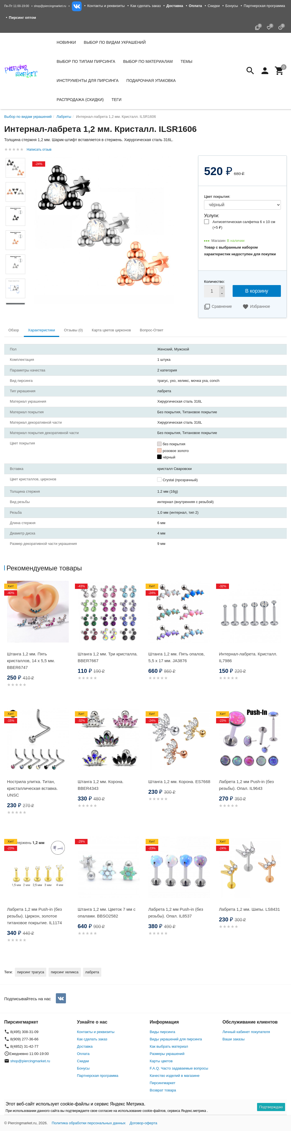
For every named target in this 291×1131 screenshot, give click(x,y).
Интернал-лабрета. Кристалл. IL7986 (248, 657)
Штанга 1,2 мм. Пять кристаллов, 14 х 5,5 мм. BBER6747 (31, 660)
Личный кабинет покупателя (246, 1032)
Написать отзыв (39, 150)
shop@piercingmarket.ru (50, 6)
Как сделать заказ (145, 6)
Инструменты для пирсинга (87, 80)
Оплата (83, 1054)
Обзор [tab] (13, 330)
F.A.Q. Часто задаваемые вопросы (179, 1068)
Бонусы (231, 6)
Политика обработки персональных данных (88, 1123)
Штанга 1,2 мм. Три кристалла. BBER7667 (108, 657)
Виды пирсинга (162, 1032)
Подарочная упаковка (151, 80)
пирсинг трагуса (30, 972)
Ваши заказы (234, 1039)
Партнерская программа (264, 6)
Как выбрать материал (169, 1046)
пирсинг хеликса (64, 972)
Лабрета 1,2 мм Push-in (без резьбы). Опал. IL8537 (175, 912)
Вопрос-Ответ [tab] (151, 330)
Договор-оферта (143, 1123)
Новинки (66, 42)
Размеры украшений (167, 1054)
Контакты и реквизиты (106, 6)
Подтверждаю (271, 1107)
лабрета (92, 972)
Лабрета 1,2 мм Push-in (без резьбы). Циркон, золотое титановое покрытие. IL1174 (34, 916)
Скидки (214, 6)
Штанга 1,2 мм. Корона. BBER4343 (100, 785)
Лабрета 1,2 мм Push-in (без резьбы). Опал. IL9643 (246, 785)
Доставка (85, 1046)
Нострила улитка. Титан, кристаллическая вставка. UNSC (32, 788)
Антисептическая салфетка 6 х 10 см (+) (243, 225)
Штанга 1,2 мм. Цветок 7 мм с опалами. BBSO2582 (107, 912)
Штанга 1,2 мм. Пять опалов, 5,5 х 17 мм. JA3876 (176, 657)
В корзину (256, 291)
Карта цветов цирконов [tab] (111, 330)
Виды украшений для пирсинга (176, 1039)
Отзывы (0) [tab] (73, 330)
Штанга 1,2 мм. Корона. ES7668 (179, 781)
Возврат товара (163, 1090)
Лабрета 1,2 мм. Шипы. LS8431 (249, 909)
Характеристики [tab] (41, 330)
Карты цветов (161, 1061)
